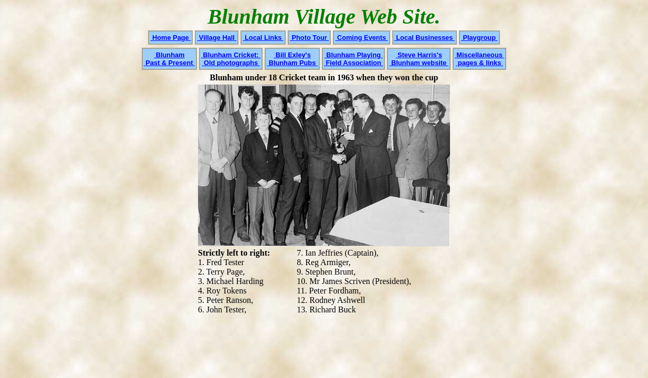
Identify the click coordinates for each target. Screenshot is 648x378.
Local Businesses (424, 37)
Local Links (263, 37)
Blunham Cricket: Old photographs (230, 59)
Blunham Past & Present (169, 59)
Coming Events (361, 37)
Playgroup (479, 37)
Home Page (170, 37)
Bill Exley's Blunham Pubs (292, 59)
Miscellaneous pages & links (480, 59)
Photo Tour (309, 37)
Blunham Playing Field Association (353, 59)
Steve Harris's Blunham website (418, 59)
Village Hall (216, 37)
